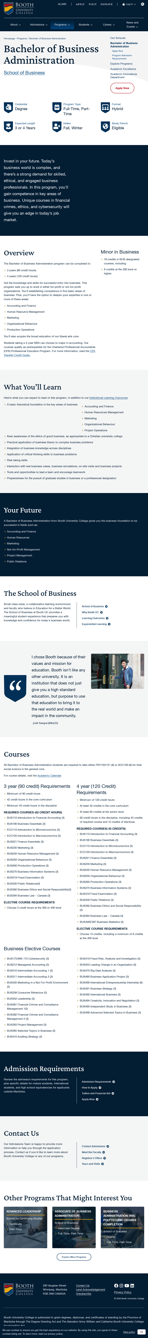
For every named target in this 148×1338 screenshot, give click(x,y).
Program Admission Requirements (122, 57)
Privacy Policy (122, 1292)
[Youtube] (127, 1285)
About (15, 24)
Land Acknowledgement (90, 1289)
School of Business (24, 72)
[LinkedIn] (132, 1285)
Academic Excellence (123, 69)
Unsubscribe (83, 1293)
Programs (62, 24)
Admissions (39, 24)
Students (86, 24)
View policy (129, 1332)
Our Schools (117, 38)
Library (109, 24)
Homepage (9, 38)
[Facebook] (117, 1285)
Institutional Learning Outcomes (108, 397)
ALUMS (62, 4)
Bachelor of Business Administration (47, 38)
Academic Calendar (49, 775)
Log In (131, 4)
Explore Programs (121, 63)
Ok (141, 1331)
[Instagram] (122, 1285)
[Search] (142, 4)
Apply (80, 4)
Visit (93, 4)
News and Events (132, 24)
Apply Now (117, 51)
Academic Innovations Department (123, 75)
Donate (107, 4)
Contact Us (82, 1285)
